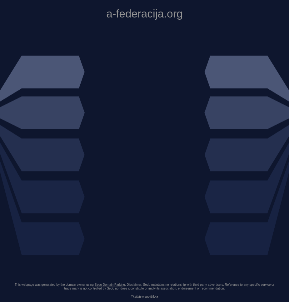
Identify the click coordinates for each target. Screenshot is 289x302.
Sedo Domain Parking (110, 284)
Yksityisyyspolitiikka (144, 296)
